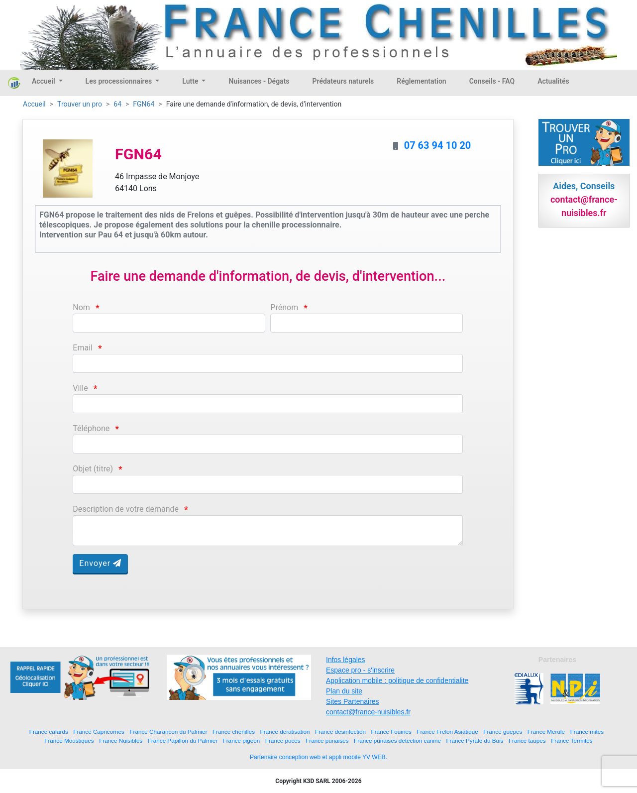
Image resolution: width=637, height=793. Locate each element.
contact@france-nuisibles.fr (368, 712)
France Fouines (391, 731)
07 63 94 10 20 (437, 145)
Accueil (44, 81)
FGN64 (143, 104)
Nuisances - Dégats (258, 81)
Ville (80, 388)
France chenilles (233, 731)
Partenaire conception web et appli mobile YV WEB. (318, 757)
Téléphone (91, 428)
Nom (81, 307)
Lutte (191, 81)
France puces (283, 740)
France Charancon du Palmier (168, 731)
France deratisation (285, 731)
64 (117, 104)
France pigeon (241, 740)
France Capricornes (98, 731)
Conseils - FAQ (492, 81)
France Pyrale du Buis (474, 740)
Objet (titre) (93, 468)
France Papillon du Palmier (182, 740)
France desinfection (340, 731)
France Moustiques (69, 740)
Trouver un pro (79, 104)
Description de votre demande (126, 509)
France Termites (572, 740)
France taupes (527, 740)
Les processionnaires (120, 81)
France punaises (327, 740)
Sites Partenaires (352, 701)
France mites (587, 731)
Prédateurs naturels (343, 81)
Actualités (553, 81)
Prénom (284, 307)
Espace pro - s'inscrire (360, 670)
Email (83, 347)
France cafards (48, 731)
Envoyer (100, 563)
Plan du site (344, 691)
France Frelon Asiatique (447, 731)
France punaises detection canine (397, 740)
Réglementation (421, 81)
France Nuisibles (120, 740)
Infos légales (345, 660)
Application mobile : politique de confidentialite (397, 680)
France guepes (502, 731)
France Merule (546, 731)
